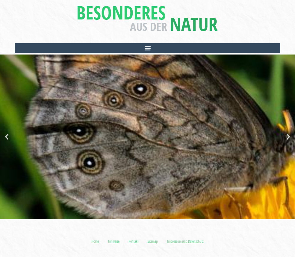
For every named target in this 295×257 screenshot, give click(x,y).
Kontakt (133, 241)
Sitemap (153, 241)
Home (95, 241)
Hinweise (113, 241)
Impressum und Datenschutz (185, 241)
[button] (147, 48)
